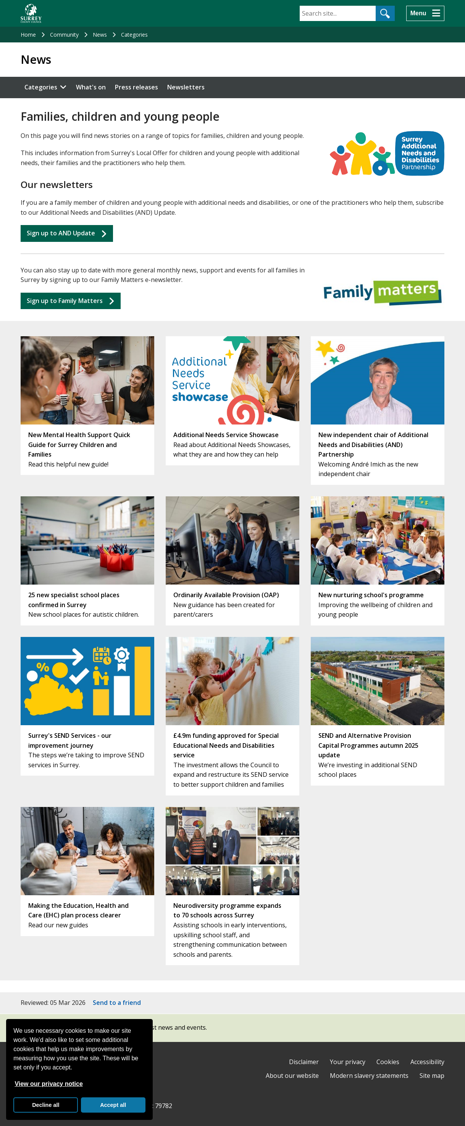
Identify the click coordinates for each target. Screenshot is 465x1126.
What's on (91, 87)
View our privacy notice (48, 1084)
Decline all (45, 1105)
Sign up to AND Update (61, 233)
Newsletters (186, 87)
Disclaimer (304, 1062)
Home (28, 34)
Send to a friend (117, 1002)
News (100, 34)
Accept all (113, 1105)
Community (64, 34)
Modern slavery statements (369, 1075)
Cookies (387, 1062)
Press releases (136, 87)
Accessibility (427, 1062)
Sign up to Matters (65, 300)
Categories (134, 34)
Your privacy (347, 1062)
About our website (292, 1075)
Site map (432, 1075)
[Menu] (425, 13)
